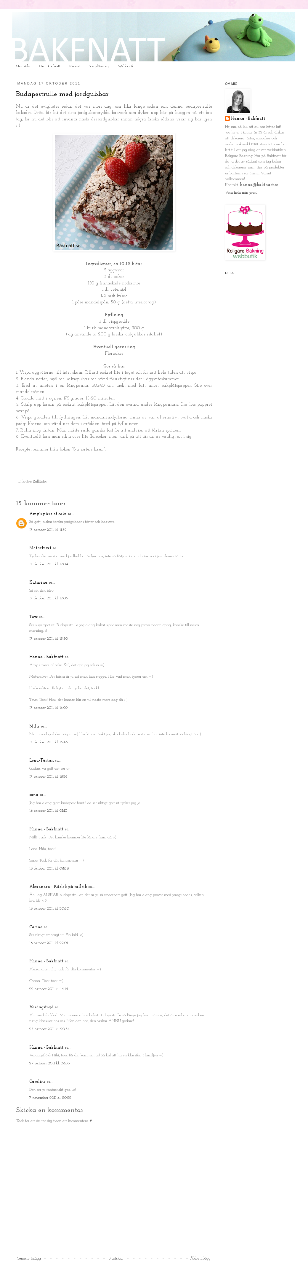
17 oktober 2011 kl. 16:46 (48, 742)
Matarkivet (40, 548)
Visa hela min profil (241, 192)
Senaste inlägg (29, 1258)
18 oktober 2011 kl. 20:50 (49, 908)
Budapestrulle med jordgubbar (62, 94)
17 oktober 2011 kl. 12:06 (48, 598)
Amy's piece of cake (47, 514)
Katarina (38, 582)
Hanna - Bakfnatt (46, 657)
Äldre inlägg (200, 1258)
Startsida (23, 66)
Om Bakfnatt (49, 66)
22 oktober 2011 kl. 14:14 (48, 989)
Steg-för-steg (99, 66)
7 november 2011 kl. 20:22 (50, 1098)
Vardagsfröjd (41, 1007)
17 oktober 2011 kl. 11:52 (48, 530)
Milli (34, 726)
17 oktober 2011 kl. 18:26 (48, 776)
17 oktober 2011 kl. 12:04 (48, 564)
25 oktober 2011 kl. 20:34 (49, 1029)
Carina (36, 927)
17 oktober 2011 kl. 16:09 (48, 708)
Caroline (37, 1082)
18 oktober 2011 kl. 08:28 (49, 868)
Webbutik (126, 66)
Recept (74, 66)
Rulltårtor (40, 481)
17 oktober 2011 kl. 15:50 (48, 638)
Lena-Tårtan (41, 760)
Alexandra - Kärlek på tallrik (58, 887)
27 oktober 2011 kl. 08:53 (49, 1063)
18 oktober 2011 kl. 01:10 (48, 810)
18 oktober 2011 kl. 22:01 (48, 943)
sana (33, 795)
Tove (33, 617)
